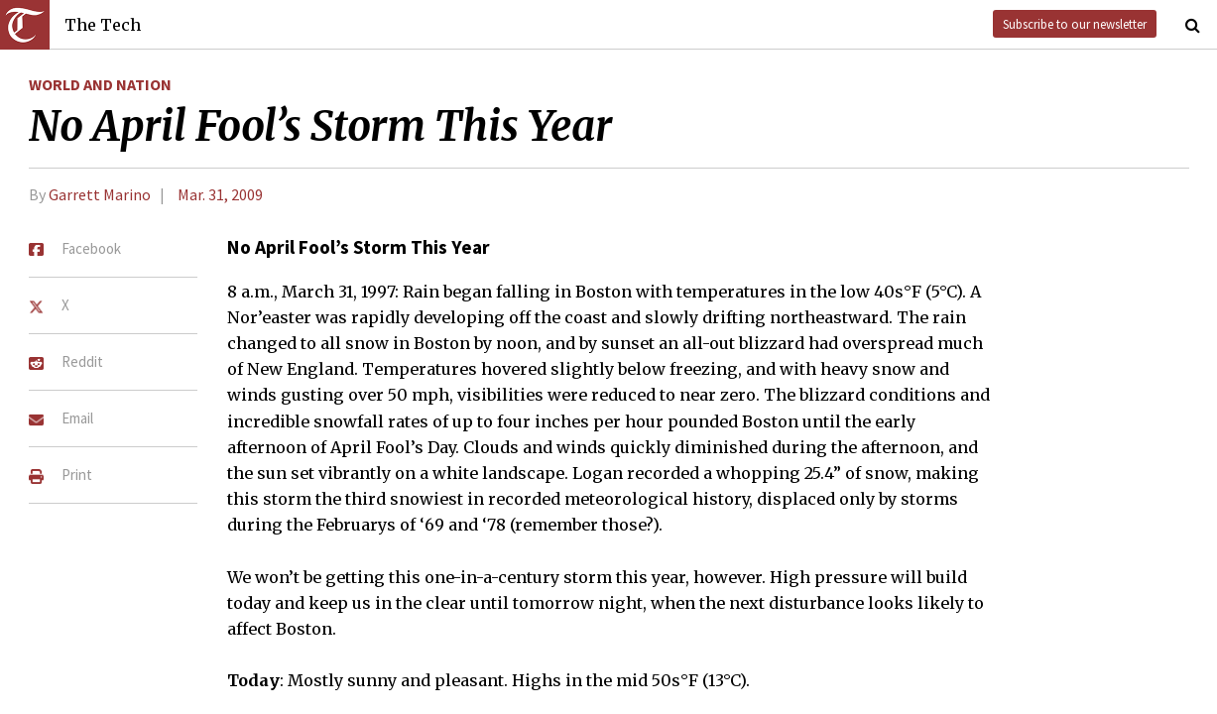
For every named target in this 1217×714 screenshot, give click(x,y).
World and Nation (100, 84)
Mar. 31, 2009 (220, 194)
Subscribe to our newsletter (1075, 24)
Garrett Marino (100, 194)
